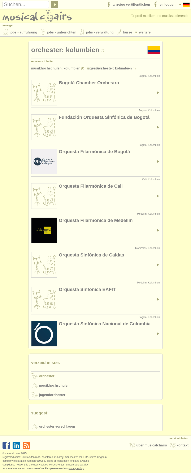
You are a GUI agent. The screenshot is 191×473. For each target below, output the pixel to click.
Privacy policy (76, 468)
